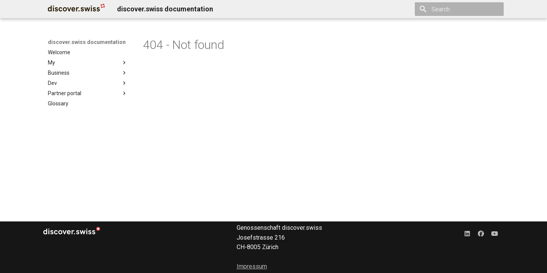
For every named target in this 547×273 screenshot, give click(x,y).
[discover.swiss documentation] (76, 9)
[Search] (459, 9)
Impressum (252, 266)
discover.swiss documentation (87, 42)
